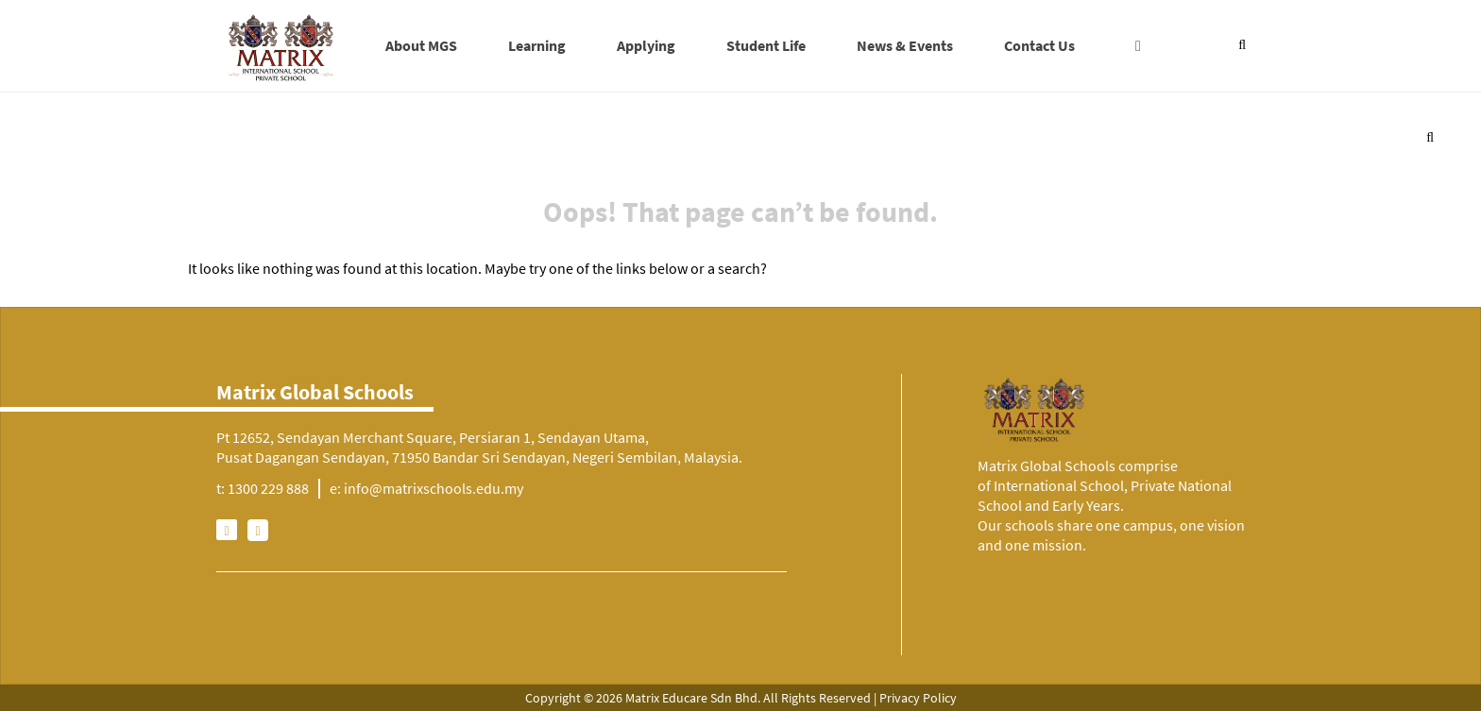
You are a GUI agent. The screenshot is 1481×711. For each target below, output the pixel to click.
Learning (537, 45)
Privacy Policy (918, 697)
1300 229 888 (268, 488)
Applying (646, 45)
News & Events (905, 45)
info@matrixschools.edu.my (433, 488)
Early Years (1086, 505)
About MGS (421, 45)
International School (1059, 485)
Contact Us (1039, 45)
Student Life (766, 45)
